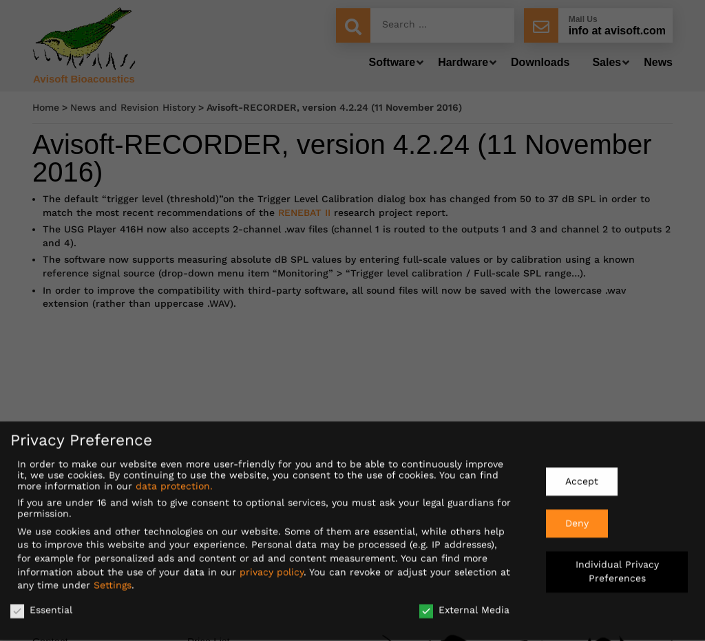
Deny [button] (577, 517)
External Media (464, 604)
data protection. (174, 480)
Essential (41, 604)
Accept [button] (581, 475)
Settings (112, 579)
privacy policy (272, 566)
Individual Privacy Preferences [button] (617, 566)
